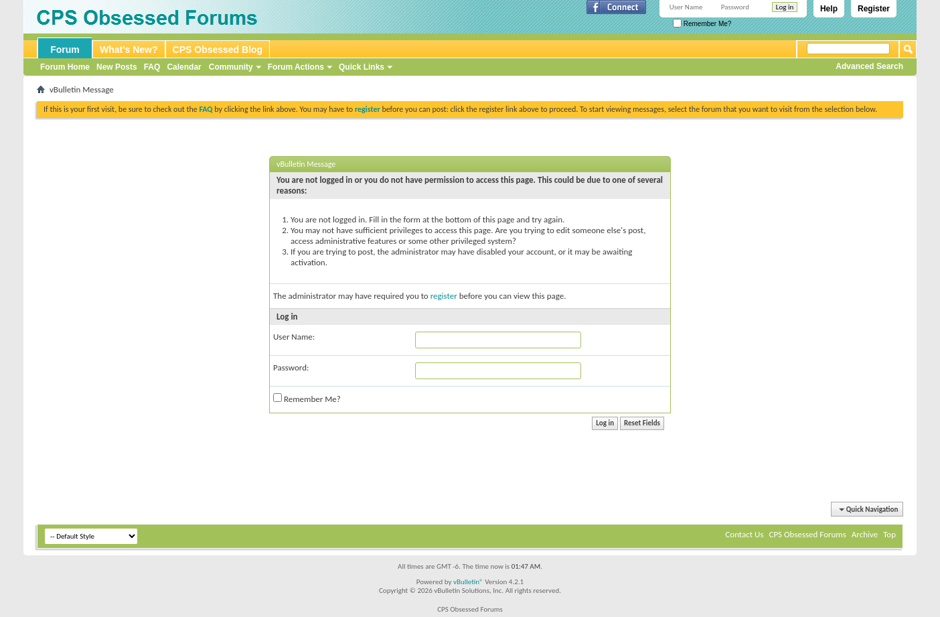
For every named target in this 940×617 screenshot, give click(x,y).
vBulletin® (468, 581)
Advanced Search (869, 66)
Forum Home (65, 67)
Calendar (184, 67)
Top (889, 534)
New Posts (116, 67)
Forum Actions (296, 67)
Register (874, 8)
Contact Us (744, 534)
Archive (865, 534)
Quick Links (361, 67)
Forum (65, 49)
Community (231, 67)
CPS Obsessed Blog (218, 49)
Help (829, 8)
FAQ (152, 67)
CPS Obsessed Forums (807, 534)
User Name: (294, 337)
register (443, 296)
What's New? (129, 49)
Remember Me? (702, 23)
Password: (291, 367)
